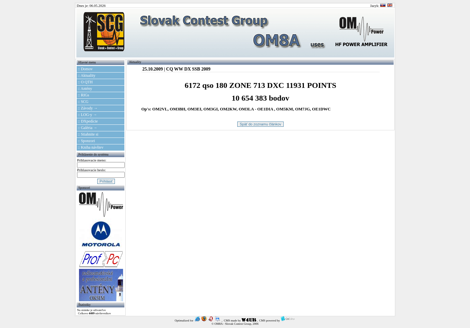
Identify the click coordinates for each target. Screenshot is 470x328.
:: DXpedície (88, 121)
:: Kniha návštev (90, 147)
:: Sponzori (86, 141)
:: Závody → (88, 108)
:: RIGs (83, 95)
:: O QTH (85, 82)
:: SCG (83, 101)
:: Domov (85, 69)
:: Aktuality (86, 75)
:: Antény (85, 88)
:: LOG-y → (87, 114)
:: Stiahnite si (88, 134)
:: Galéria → (87, 127)
